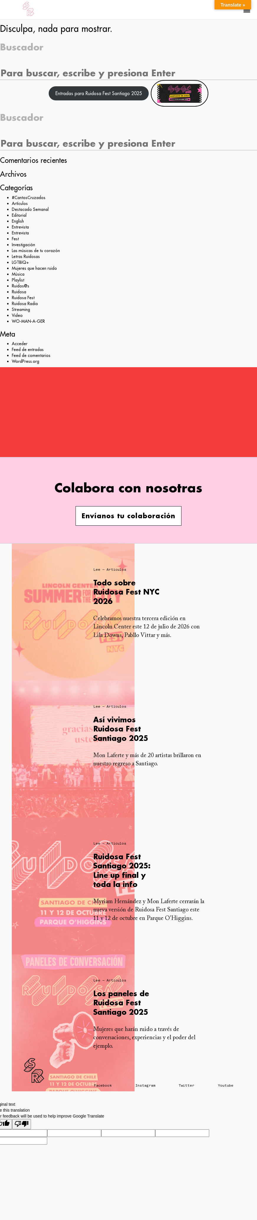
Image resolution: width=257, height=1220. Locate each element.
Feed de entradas (28, 349)
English (18, 221)
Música (18, 274)
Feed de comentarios (31, 355)
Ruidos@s (20, 286)
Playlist (18, 280)
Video (17, 315)
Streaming (21, 309)
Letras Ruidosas (26, 256)
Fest (15, 238)
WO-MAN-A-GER (28, 321)
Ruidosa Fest (23, 297)
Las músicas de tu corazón (36, 250)
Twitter (186, 1085)
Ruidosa (19, 291)
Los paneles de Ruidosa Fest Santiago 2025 (121, 1002)
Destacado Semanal (30, 209)
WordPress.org (25, 361)
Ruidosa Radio (25, 303)
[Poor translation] (21, 1124)
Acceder (19, 343)
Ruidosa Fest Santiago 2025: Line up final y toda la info (121, 870)
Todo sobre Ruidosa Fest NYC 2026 (126, 591)
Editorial (19, 215)
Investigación (23, 244)
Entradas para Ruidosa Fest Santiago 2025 (98, 93)
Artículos (20, 203)
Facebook (103, 1085)
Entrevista (20, 227)
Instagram (145, 1085)
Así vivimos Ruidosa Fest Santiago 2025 (120, 728)
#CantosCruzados (28, 197)
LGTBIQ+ (20, 262)
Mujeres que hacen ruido (34, 268)
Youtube (225, 1085)
